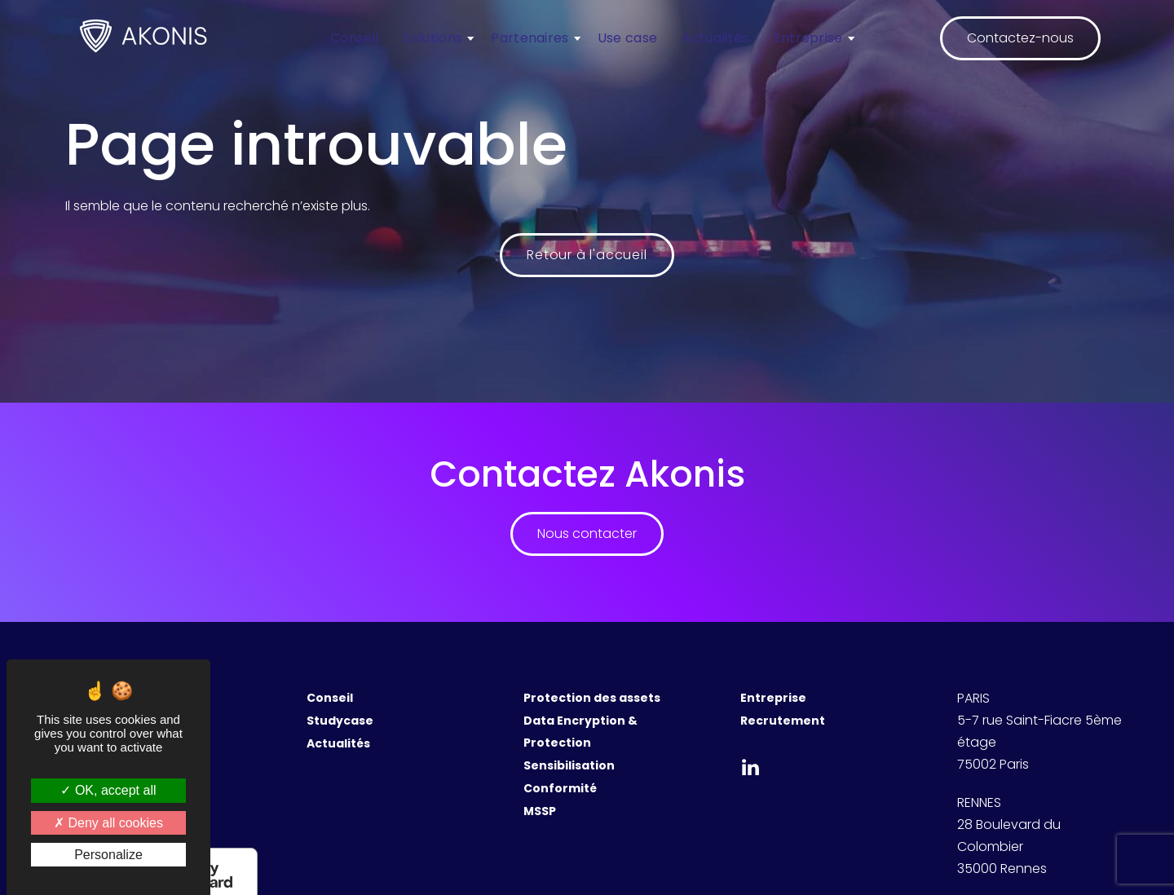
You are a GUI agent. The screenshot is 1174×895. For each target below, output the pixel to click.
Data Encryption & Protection (580, 731)
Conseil (354, 38)
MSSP (539, 811)
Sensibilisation (569, 765)
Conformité (560, 788)
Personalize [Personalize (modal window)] (108, 855)
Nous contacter (587, 533)
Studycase (340, 720)
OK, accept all (108, 790)
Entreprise (808, 38)
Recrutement (782, 720)
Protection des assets (591, 698)
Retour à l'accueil (587, 254)
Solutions (432, 38)
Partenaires (530, 38)
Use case (628, 38)
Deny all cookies (108, 823)
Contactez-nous (1020, 38)
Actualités (715, 38)
